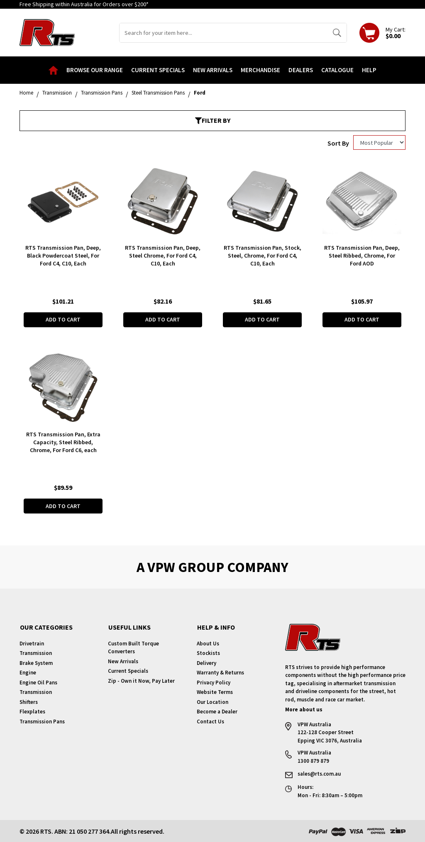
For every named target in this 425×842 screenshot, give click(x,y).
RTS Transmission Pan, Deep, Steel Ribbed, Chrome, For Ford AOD (362, 255)
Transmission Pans (42, 721)
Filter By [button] (212, 120)
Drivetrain (32, 643)
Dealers (300, 70)
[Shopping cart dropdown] (382, 33)
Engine (28, 672)
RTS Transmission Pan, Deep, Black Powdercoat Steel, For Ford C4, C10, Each (63, 255)
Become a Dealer (217, 711)
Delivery (206, 662)
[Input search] (223, 32)
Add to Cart (63, 319)
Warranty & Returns (220, 672)
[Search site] (337, 32)
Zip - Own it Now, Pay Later (141, 680)
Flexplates (32, 711)
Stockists (208, 652)
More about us (303, 709)
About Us (208, 643)
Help (369, 70)
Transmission (36, 652)
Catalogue (337, 70)
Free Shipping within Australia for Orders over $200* (84, 4)
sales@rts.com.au (319, 773)
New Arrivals (212, 70)
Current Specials (158, 70)
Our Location (212, 701)
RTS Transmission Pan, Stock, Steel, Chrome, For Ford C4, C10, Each (262, 255)
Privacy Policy (213, 682)
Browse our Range (94, 70)
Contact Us (210, 721)
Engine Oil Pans (38, 682)
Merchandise (260, 70)
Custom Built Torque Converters (133, 647)
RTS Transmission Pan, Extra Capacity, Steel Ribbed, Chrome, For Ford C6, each (63, 441)
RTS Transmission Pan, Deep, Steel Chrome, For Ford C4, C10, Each (162, 255)
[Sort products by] (379, 142)
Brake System (36, 662)
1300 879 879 (313, 760)
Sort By (338, 143)
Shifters (29, 701)
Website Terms (215, 691)
